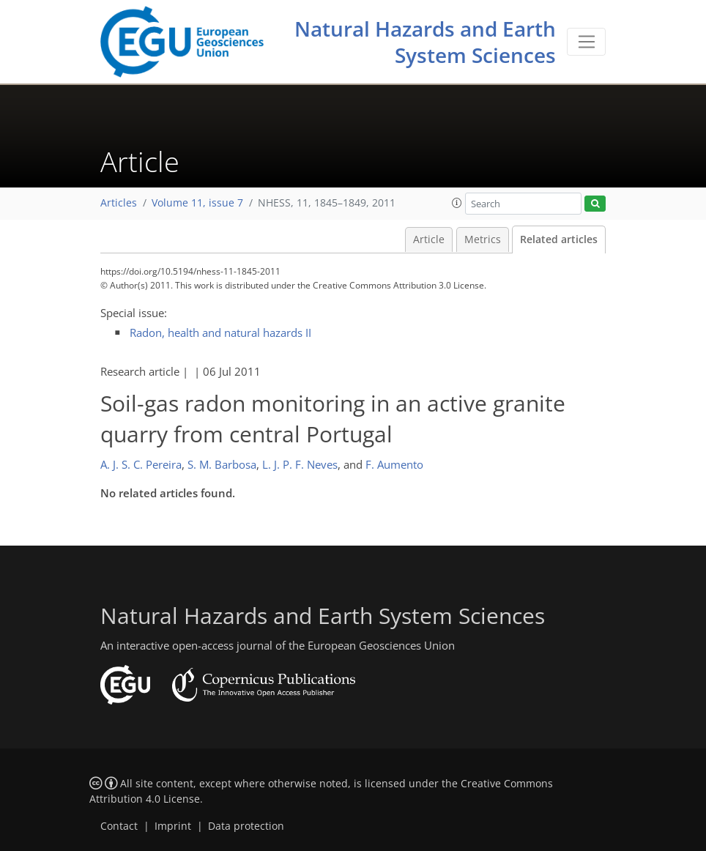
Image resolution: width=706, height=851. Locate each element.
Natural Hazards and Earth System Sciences (425, 42)
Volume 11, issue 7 (197, 202)
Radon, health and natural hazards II (220, 332)
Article (429, 239)
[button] (457, 202)
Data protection (246, 826)
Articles (118, 202)
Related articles (559, 239)
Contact (119, 826)
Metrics (482, 239)
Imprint (173, 826)
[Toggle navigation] (586, 42)
